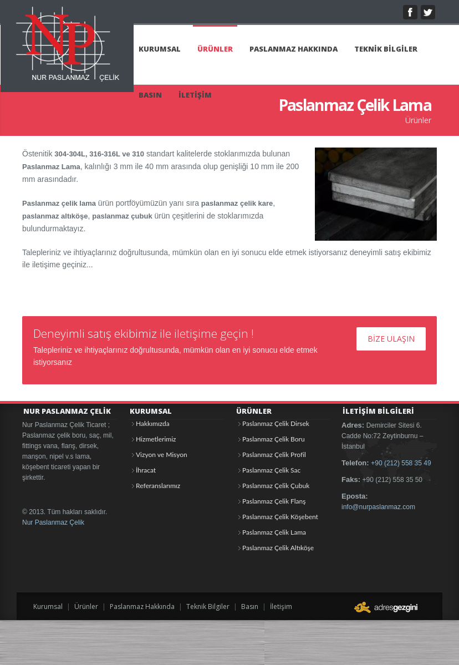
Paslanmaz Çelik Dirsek (275, 423)
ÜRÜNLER (215, 49)
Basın (249, 606)
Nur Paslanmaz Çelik (53, 522)
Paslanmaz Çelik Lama (274, 532)
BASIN (150, 95)
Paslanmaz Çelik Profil (274, 454)
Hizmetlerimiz (156, 439)
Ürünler (86, 606)
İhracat (146, 470)
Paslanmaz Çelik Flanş (273, 501)
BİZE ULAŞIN (391, 338)
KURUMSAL (160, 49)
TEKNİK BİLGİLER (385, 49)
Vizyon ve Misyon (161, 454)
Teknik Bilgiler (208, 606)
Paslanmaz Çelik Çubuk (275, 485)
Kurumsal (48, 606)
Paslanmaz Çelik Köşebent (280, 516)
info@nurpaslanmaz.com (378, 507)
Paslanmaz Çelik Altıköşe (278, 548)
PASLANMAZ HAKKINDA (293, 49)
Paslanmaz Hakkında (142, 606)
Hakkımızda (153, 423)
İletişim (281, 606)
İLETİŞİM (195, 95)
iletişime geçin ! (214, 333)
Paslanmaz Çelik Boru (273, 439)
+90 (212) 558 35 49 (401, 463)
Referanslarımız (158, 485)
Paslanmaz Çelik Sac (271, 470)
